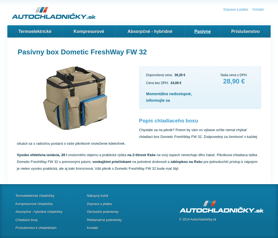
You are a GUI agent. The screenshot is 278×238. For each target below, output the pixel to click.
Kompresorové (89, 31)
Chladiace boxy (26, 220)
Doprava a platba (235, 9)
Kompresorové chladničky (34, 204)
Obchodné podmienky (103, 212)
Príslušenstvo (245, 31)
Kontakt (258, 9)
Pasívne (202, 31)
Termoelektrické (35, 31)
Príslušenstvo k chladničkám (35, 228)
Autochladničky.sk (203, 219)
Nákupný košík (97, 196)
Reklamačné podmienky (104, 220)
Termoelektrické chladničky (34, 196)
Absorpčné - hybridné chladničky (38, 212)
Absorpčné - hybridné (150, 31)
